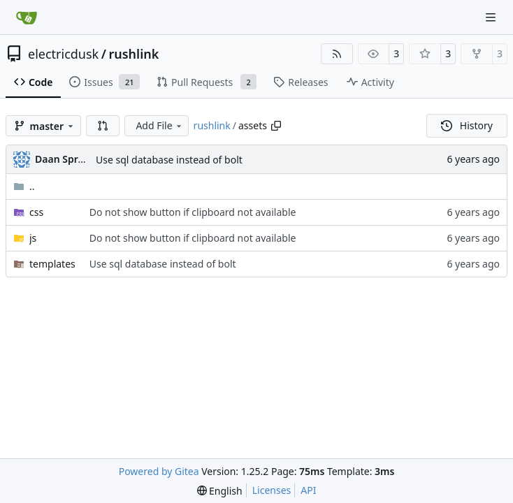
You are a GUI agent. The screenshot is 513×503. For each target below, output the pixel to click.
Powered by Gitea (159, 471)
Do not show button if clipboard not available (192, 212)
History (467, 125)
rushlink (133, 54)
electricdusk (63, 54)
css (36, 212)
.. (24, 186)
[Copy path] (276, 126)
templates (52, 263)
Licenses (271, 490)
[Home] (26, 17)
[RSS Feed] (337, 53)
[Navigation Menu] (492, 17)
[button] (103, 125)
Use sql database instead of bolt (169, 159)
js (32, 238)
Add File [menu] (159, 125)
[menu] (220, 490)
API (308, 490)
